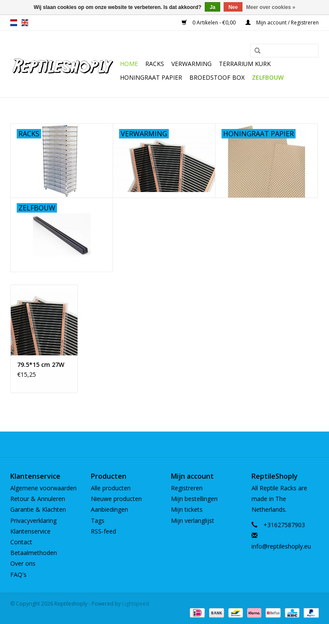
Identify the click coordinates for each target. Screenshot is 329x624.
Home (129, 64)
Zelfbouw (268, 77)
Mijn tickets (187, 509)
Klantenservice (30, 531)
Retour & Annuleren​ (37, 499)
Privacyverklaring (33, 520)
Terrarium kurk (245, 64)
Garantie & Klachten (38, 509)
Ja (212, 7)
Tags (98, 520)
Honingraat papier (151, 77)
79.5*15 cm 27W (40, 364)
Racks (154, 64)
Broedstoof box (217, 77)
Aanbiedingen (109, 509)
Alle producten (111, 488)
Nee (233, 7)
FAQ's (18, 574)
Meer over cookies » (271, 7)
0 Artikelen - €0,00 (209, 22)
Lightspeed (135, 603)
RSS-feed (103, 531)
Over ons (23, 563)
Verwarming (191, 64)
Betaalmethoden (33, 553)
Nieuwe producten (116, 499)
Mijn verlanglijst (192, 520)
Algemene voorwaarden (43, 488)
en (24, 22)
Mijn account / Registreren (282, 22)
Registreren (187, 488)
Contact (21, 542)
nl (13, 22)
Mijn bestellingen (194, 499)
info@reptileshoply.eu (281, 546)
